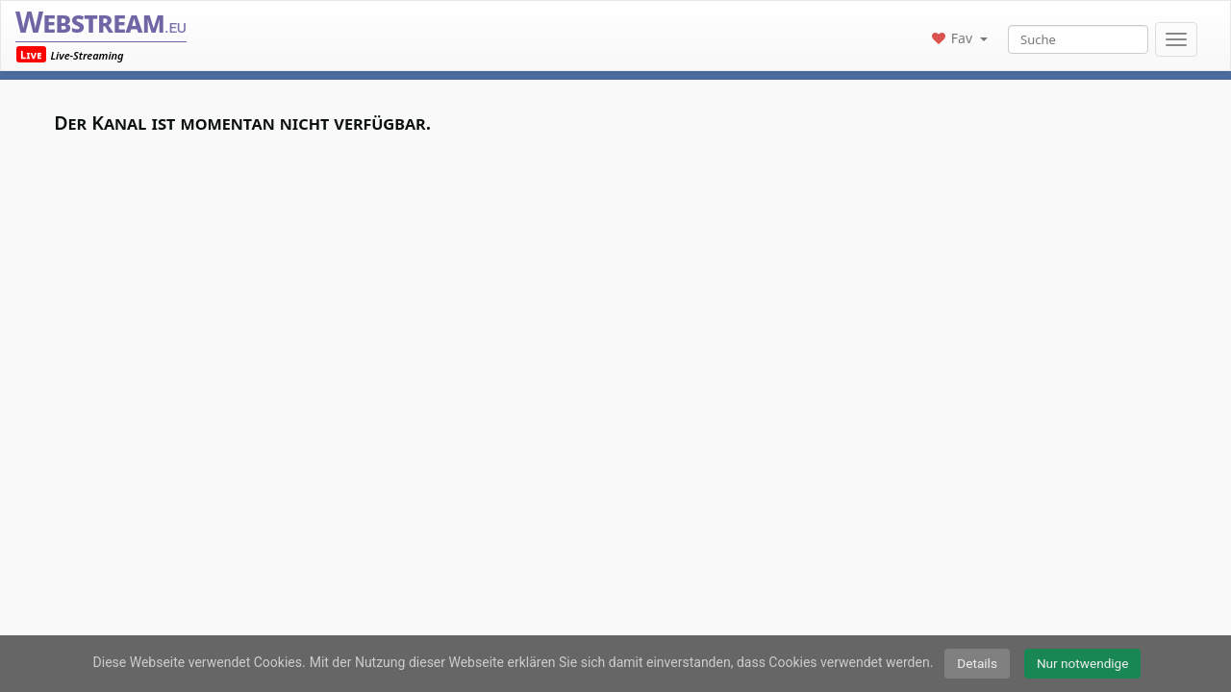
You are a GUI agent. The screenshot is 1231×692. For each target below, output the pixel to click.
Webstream (101, 21)
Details (977, 663)
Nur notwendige (1083, 663)
